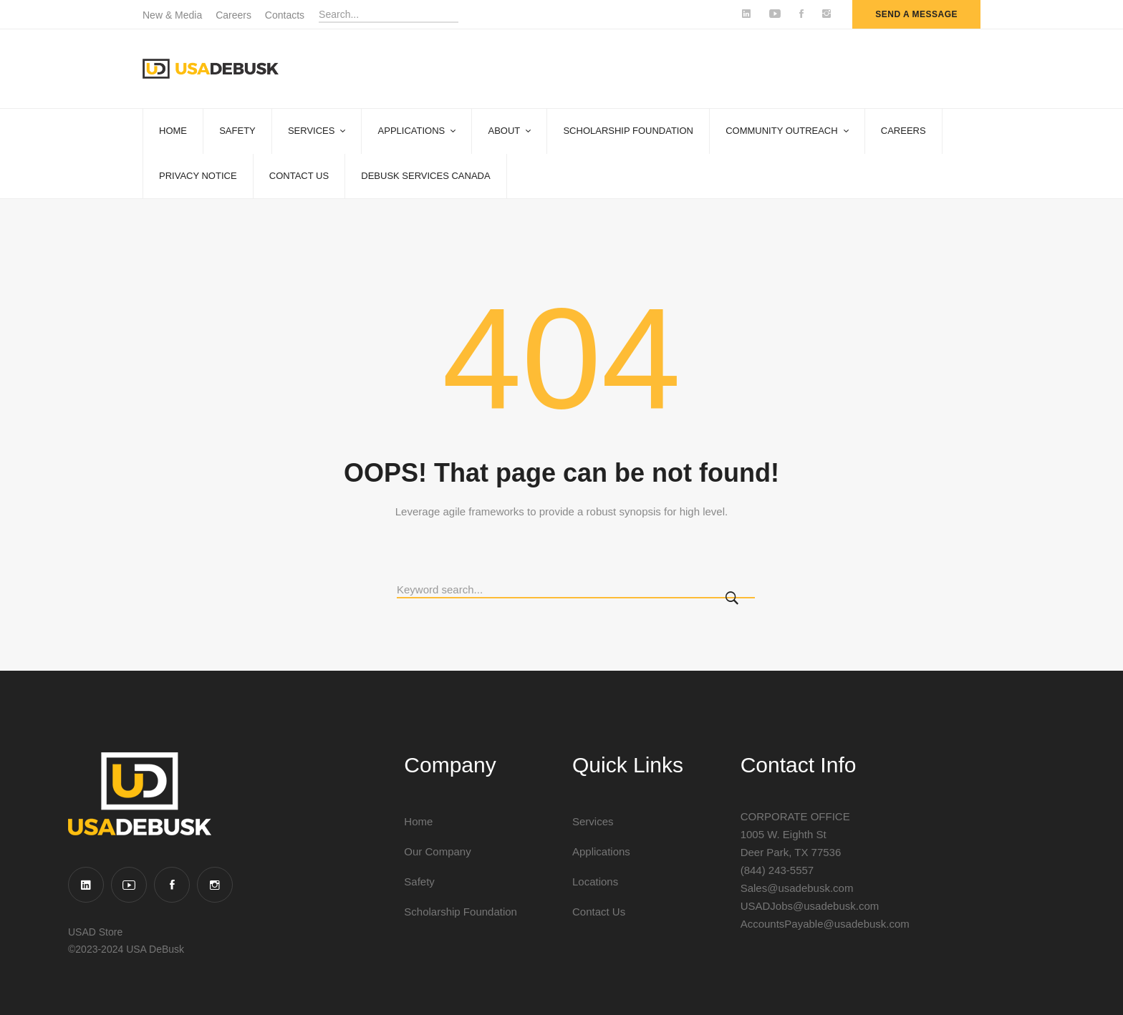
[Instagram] (215, 885)
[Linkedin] (86, 885)
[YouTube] (129, 885)
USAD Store (95, 932)
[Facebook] (172, 885)
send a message (916, 14)
